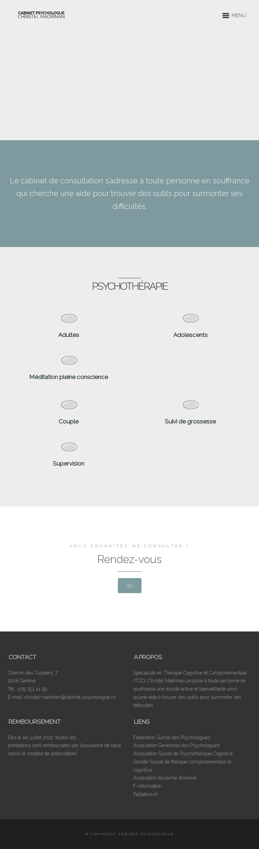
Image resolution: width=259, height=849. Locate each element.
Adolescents (190, 334)
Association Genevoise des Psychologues (176, 745)
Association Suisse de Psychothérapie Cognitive (183, 753)
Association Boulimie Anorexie (165, 778)
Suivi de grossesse (190, 421)
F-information (147, 786)
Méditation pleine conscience (68, 377)
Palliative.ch (145, 794)
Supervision (68, 463)
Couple (68, 421)
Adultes (68, 334)
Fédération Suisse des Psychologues (171, 737)
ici (129, 585)
